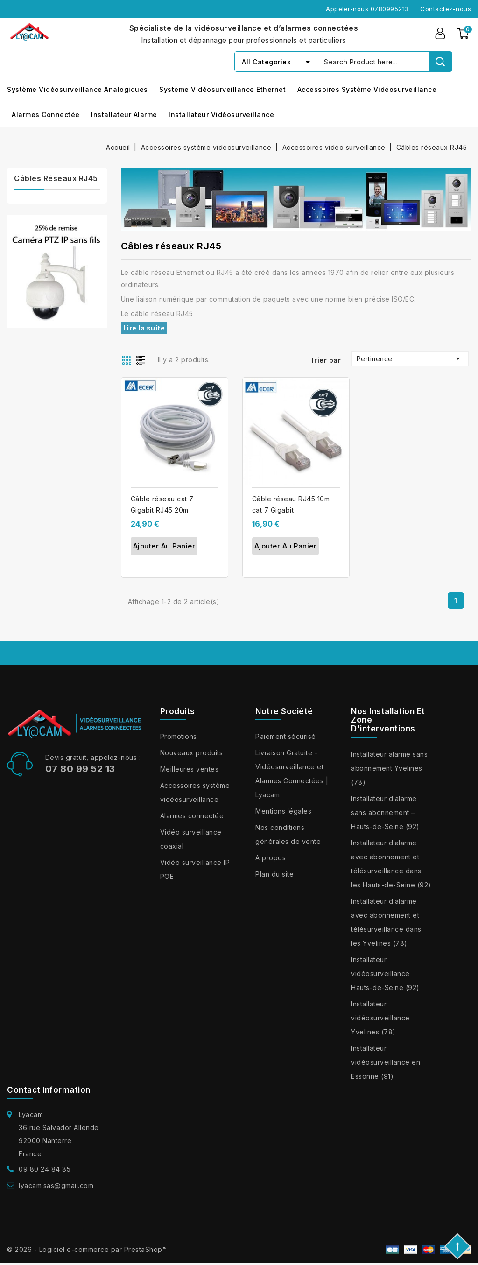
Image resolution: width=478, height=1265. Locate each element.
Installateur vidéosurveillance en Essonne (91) (385, 1062)
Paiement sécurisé (285, 736)
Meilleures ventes (189, 769)
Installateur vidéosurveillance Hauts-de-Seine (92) (385, 973)
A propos (270, 858)
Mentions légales (283, 811)
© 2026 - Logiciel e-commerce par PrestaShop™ (87, 1249)
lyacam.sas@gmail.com (56, 1185)
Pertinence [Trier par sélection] (410, 358)
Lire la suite (144, 328)
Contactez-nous (445, 9)
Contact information (49, 1090)
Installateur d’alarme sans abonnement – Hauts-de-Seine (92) (385, 812)
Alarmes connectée (46, 115)
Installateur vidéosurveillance (221, 115)
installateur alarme (124, 115)
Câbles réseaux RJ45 (56, 178)
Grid (128, 359)
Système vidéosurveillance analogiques (77, 89)
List (142, 359)
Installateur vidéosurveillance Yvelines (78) (380, 1018)
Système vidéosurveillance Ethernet (222, 89)
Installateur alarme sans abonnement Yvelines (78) (389, 768)
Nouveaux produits (191, 753)
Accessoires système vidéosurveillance (367, 89)
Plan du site (274, 874)
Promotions (178, 736)
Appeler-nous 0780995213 (367, 9)
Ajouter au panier (164, 545)
